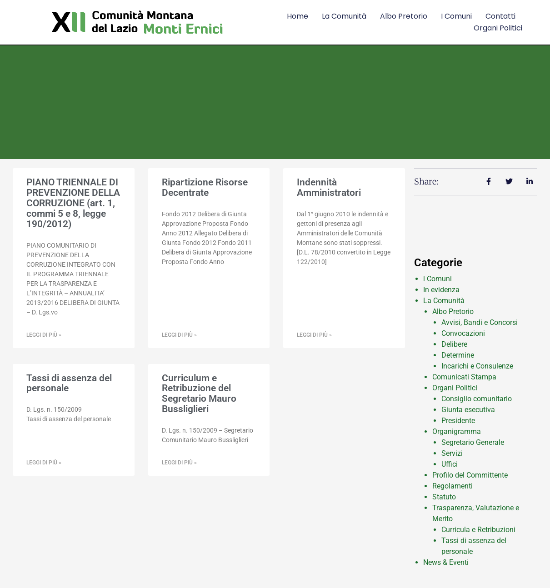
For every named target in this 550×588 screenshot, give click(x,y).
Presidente (458, 420)
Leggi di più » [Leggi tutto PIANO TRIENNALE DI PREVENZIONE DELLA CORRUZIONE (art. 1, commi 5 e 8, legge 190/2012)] (43, 335)
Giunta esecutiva (468, 409)
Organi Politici (498, 28)
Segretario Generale (472, 442)
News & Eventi (446, 562)
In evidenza (441, 289)
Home (297, 16)
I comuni (456, 16)
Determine (457, 355)
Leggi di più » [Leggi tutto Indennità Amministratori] (314, 335)
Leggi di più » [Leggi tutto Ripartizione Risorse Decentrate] (179, 335)
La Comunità (444, 300)
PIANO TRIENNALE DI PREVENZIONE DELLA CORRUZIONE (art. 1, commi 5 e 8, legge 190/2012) (73, 203)
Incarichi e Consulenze (477, 366)
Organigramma (456, 431)
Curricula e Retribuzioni (478, 529)
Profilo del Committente (470, 475)
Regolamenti (452, 486)
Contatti (500, 16)
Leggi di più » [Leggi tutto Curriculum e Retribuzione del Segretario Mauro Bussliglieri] (179, 462)
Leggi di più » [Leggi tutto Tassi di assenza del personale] (43, 462)
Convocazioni (463, 333)
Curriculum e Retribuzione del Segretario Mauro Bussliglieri (199, 394)
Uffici (449, 464)
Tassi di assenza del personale (69, 383)
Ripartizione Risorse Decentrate (205, 187)
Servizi (452, 453)
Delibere (454, 344)
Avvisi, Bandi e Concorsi (479, 322)
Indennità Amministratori (329, 187)
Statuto (444, 497)
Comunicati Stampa (464, 377)
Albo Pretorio (403, 16)
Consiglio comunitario (476, 398)
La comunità (344, 16)
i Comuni (437, 278)
